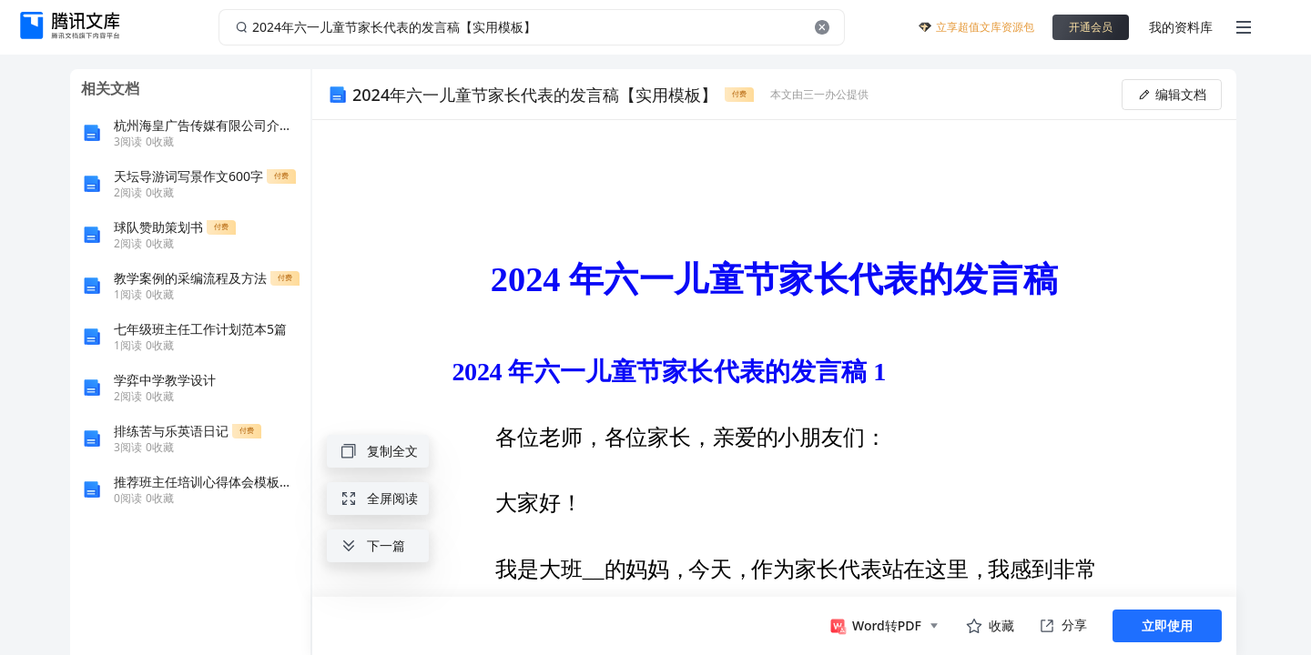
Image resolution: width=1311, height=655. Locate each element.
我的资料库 (1181, 26)
